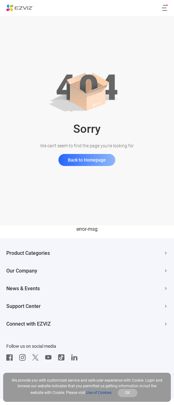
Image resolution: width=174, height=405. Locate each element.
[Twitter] (37, 357)
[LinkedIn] (76, 357)
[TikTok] (63, 357)
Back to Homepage (87, 160)
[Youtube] (50, 357)
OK (127, 392)
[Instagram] (24, 357)
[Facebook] (11, 357)
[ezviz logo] (19, 7)
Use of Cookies (98, 392)
